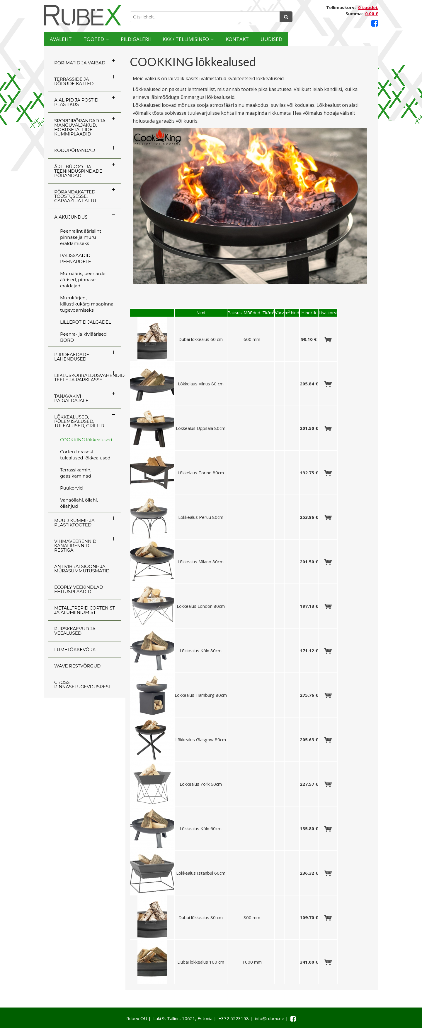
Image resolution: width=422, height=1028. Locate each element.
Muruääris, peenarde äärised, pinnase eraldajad (83, 280)
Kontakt (308, 39)
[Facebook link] (374, 23)
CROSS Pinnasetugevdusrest (82, 684)
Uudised (355, 39)
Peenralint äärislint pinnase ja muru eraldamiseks (80, 237)
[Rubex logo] (82, 15)
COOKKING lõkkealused (86, 439)
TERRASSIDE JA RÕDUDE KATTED (73, 81)
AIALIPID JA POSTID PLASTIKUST (76, 102)
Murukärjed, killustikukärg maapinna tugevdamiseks (86, 304)
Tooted (113, 39)
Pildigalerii (170, 39)
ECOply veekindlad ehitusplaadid (78, 589)
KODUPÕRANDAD (74, 150)
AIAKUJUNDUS (71, 217)
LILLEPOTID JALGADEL (85, 322)
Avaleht (67, 39)
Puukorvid (71, 488)
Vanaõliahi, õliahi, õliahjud (79, 503)
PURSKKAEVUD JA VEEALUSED (75, 631)
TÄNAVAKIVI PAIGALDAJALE (71, 398)
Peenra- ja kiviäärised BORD (83, 337)
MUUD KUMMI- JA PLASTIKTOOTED (74, 523)
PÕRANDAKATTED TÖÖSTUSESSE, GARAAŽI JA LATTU (75, 196)
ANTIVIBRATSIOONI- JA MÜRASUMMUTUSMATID (82, 569)
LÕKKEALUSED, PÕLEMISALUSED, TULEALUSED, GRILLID (79, 421)
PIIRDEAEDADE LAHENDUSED (71, 357)
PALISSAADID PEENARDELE (75, 258)
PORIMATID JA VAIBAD (79, 63)
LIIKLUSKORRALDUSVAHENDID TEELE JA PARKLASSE (87, 377)
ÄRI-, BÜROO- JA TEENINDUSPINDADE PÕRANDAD (78, 171)
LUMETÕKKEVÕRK (75, 649)
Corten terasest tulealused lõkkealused (85, 455)
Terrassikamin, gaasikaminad (75, 473)
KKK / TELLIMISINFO (239, 39)
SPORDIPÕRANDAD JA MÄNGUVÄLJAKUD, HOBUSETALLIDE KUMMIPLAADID (80, 127)
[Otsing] (286, 16)
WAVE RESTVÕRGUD (77, 666)
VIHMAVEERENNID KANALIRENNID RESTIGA (75, 545)
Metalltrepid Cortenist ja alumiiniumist (84, 610)
